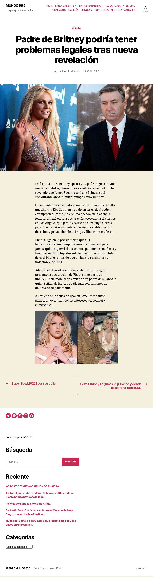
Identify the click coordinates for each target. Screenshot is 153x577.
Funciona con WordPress (49, 568)
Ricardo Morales (70, 71)
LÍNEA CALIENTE (64, 5)
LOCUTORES (113, 5)
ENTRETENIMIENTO (90, 5)
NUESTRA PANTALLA (123, 10)
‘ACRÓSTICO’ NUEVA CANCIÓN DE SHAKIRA (32, 487)
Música (76, 28)
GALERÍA (73, 10)
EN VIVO (130, 5)
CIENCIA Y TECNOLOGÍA (95, 10)
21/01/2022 (93, 71)
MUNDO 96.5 (16, 5)
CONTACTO (59, 10)
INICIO (49, 5)
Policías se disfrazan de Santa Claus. (28, 504)
